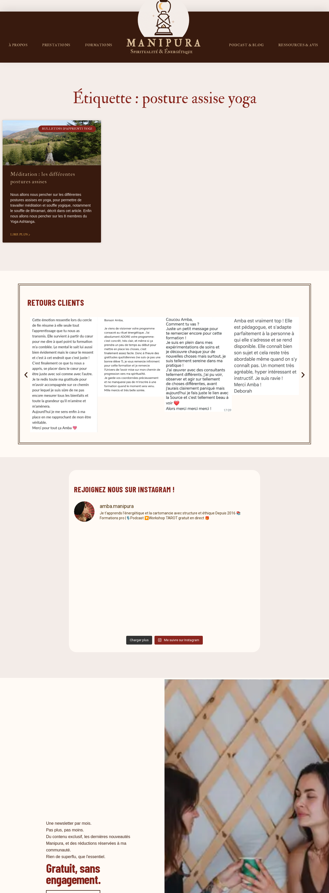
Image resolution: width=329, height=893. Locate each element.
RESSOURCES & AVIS (298, 45)
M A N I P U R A (163, 43)
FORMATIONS (98, 45)
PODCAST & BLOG (246, 45)
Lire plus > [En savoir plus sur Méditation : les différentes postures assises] (20, 234)
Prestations (56, 45)
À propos (18, 45)
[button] (26, 374)
